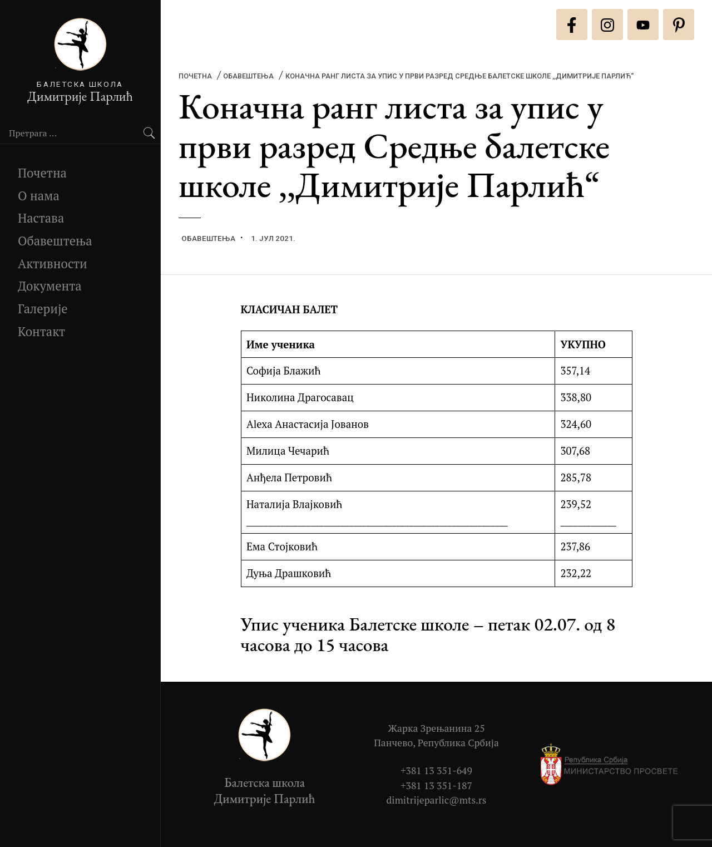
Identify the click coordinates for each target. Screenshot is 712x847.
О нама (39, 196)
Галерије (43, 309)
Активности (52, 263)
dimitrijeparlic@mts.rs (437, 800)
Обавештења (55, 241)
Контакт (41, 331)
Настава (41, 218)
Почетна (42, 173)
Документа (50, 286)
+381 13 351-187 (436, 785)
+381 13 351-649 (436, 770)
